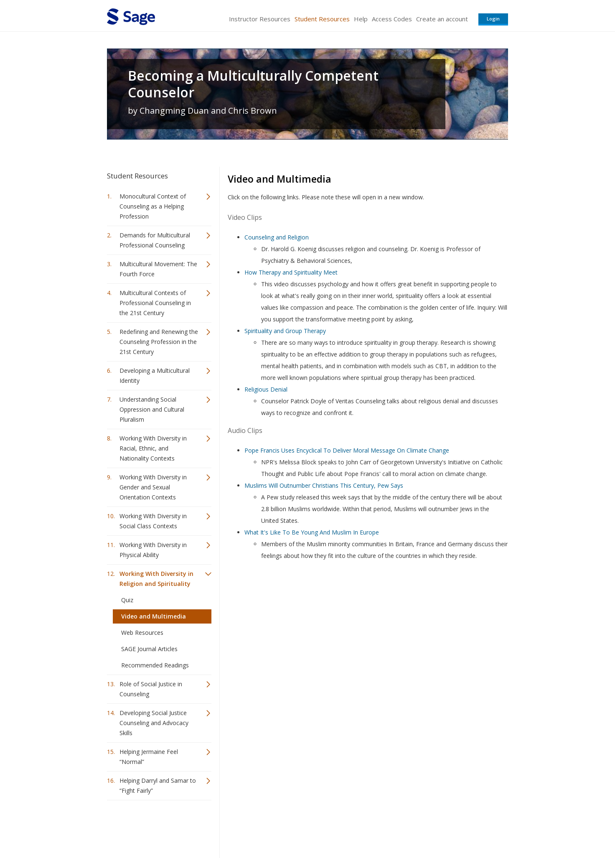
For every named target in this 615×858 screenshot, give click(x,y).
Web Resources (142, 632)
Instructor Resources (259, 19)
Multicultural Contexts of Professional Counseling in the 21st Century (155, 303)
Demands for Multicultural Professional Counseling (154, 240)
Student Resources (322, 19)
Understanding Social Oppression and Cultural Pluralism (151, 409)
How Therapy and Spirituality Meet (291, 272)
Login (493, 18)
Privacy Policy (453, 827)
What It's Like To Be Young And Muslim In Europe (311, 532)
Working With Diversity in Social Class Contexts (153, 521)
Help (361, 19)
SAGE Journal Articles (149, 649)
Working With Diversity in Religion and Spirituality (156, 579)
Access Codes (392, 19)
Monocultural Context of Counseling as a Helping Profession (152, 206)
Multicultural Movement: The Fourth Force (158, 269)
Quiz (127, 600)
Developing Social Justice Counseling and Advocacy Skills (153, 723)
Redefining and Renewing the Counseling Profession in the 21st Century (158, 342)
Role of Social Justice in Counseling (150, 689)
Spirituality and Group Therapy (285, 331)
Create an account (442, 19)
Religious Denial (265, 389)
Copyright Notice (406, 827)
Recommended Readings (155, 665)
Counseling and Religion (276, 237)
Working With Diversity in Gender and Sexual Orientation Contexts (153, 487)
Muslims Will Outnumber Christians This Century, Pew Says (323, 485)
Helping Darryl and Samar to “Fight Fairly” (157, 785)
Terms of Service (355, 827)
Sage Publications (154, 827)
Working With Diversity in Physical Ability (153, 550)
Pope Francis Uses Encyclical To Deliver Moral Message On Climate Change (346, 450)
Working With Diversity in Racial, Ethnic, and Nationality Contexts (153, 448)
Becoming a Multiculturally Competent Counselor (253, 84)
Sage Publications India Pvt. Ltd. (228, 827)
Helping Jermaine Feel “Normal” (148, 757)
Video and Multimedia (153, 616)
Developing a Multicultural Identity (154, 375)
